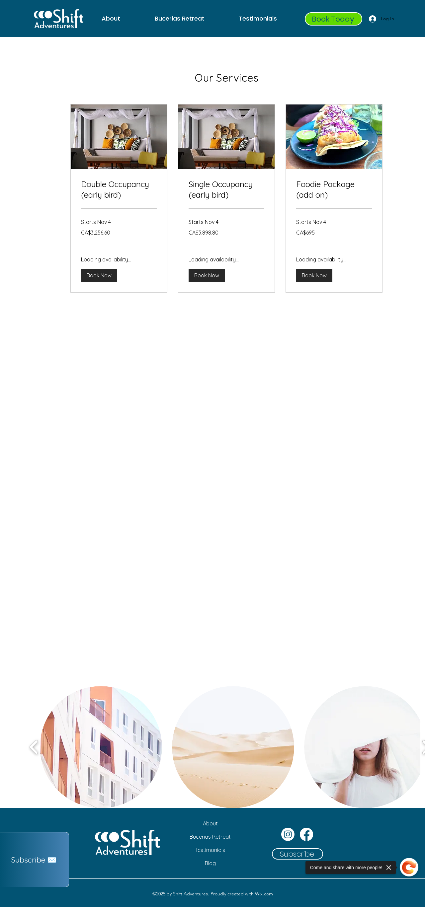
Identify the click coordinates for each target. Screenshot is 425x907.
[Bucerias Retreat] (210, 836)
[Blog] (210, 863)
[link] (119, 189)
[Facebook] (306, 834)
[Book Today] (333, 19)
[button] (99, 275)
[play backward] (34, 747)
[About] (210, 823)
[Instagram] (288, 834)
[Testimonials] (210, 850)
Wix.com (264, 894)
